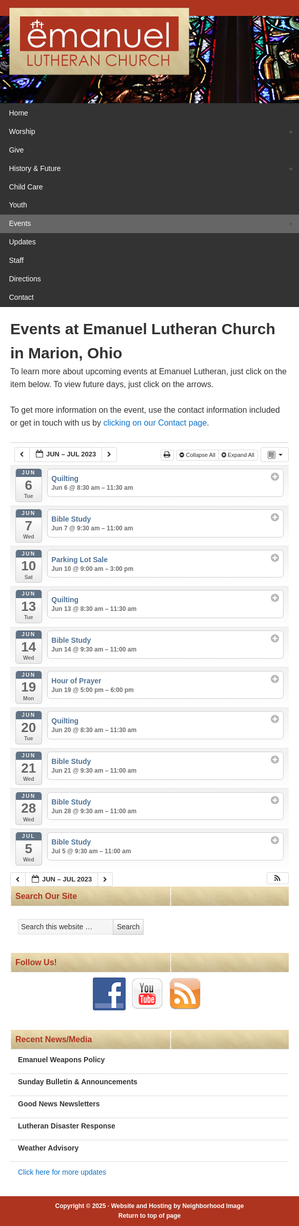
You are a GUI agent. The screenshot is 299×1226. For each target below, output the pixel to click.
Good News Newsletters (59, 1104)
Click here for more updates (62, 1172)
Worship (147, 132)
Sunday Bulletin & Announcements (77, 1082)
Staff (16, 260)
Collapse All (198, 455)
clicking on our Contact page (155, 422)
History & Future (147, 169)
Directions (25, 279)
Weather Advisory (48, 1148)
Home (18, 113)
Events (147, 224)
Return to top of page (149, 1215)
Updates (22, 242)
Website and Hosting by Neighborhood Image (177, 1206)
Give (16, 150)
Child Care (26, 187)
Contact (21, 297)
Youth (18, 205)
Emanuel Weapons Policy (61, 1060)
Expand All (239, 455)
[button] (277, 878)
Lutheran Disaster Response (66, 1126)
